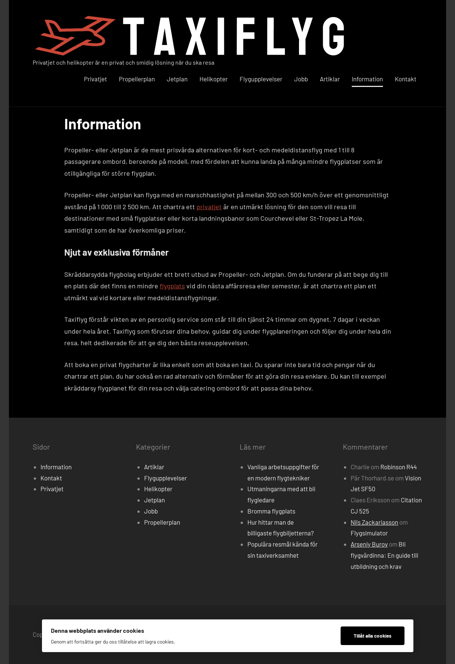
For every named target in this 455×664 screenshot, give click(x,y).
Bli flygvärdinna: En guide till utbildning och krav (384, 555)
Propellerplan (137, 78)
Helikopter (213, 78)
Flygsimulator (369, 533)
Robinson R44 (398, 466)
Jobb (301, 78)
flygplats (172, 286)
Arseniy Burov (369, 544)
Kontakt (405, 78)
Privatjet (95, 78)
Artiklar (330, 78)
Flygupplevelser (261, 78)
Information (367, 78)
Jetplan (177, 78)
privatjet (209, 207)
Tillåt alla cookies (372, 635)
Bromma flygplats (271, 511)
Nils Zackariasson (374, 522)
